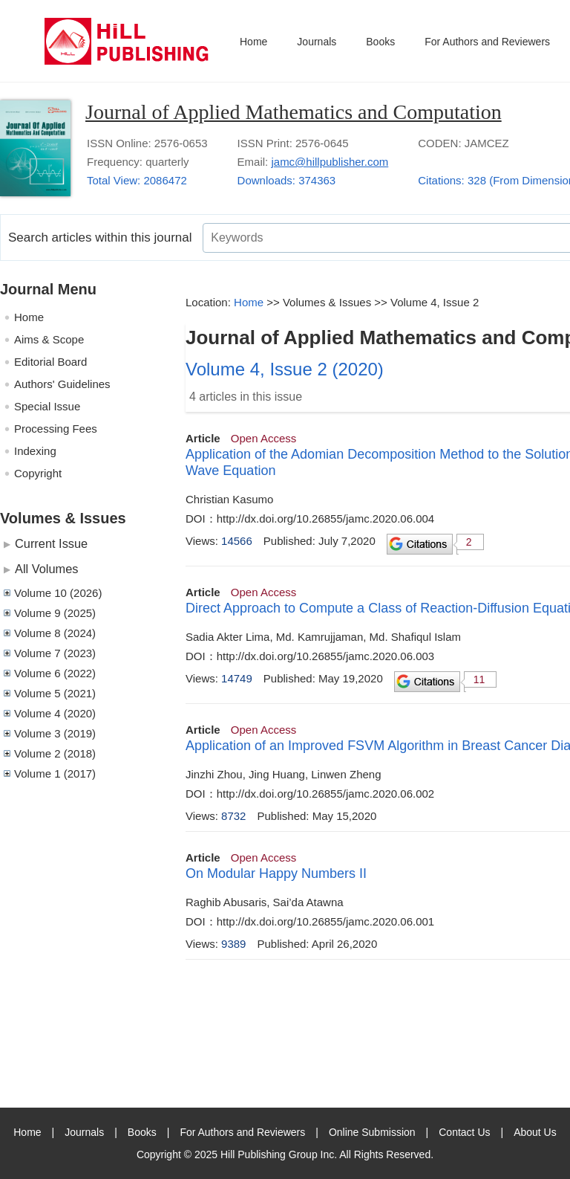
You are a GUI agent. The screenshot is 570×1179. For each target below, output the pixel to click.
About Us (535, 1132)
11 (479, 679)
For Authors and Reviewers (487, 42)
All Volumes (46, 568)
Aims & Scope (49, 339)
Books (380, 42)
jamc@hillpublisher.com (329, 161)
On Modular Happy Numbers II (276, 873)
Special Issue (47, 406)
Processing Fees (55, 428)
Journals (316, 42)
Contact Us (464, 1132)
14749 (236, 678)
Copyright (38, 473)
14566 (236, 540)
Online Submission (372, 1132)
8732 (233, 816)
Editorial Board (50, 361)
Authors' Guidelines (62, 384)
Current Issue (51, 543)
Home (253, 42)
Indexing (35, 451)
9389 (233, 943)
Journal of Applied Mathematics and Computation (293, 111)
